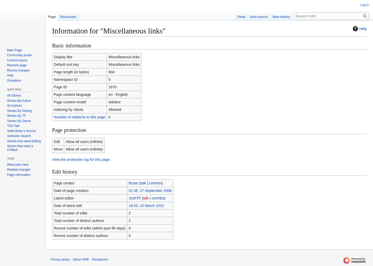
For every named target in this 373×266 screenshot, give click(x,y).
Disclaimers (100, 259)
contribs (155, 183)
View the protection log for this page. (81, 159)
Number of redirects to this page (79, 117)
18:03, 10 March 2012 (146, 206)
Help (359, 28)
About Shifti (81, 259)
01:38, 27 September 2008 (150, 191)
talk (143, 183)
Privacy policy (60, 259)
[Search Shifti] (331, 16)
